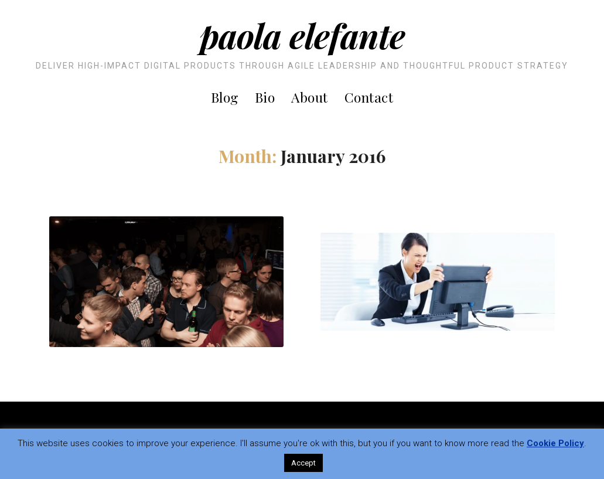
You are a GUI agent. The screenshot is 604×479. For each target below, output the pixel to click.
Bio (265, 97)
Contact (369, 97)
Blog (224, 97)
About (309, 97)
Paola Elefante (302, 35)
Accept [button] (303, 462)
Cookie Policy (555, 443)
